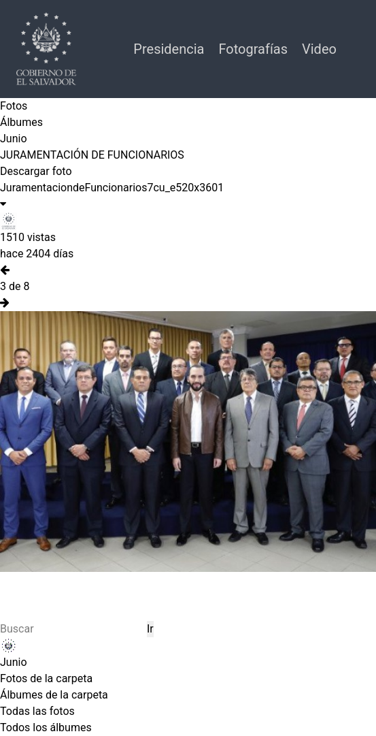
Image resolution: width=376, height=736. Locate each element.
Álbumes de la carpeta (54, 694)
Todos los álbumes (46, 727)
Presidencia (170, 49)
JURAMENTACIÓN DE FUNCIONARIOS (92, 154)
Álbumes (21, 122)
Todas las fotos (37, 711)
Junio (13, 138)
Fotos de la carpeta (46, 678)
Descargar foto (36, 171)
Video (319, 49)
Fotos (13, 105)
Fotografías (254, 49)
